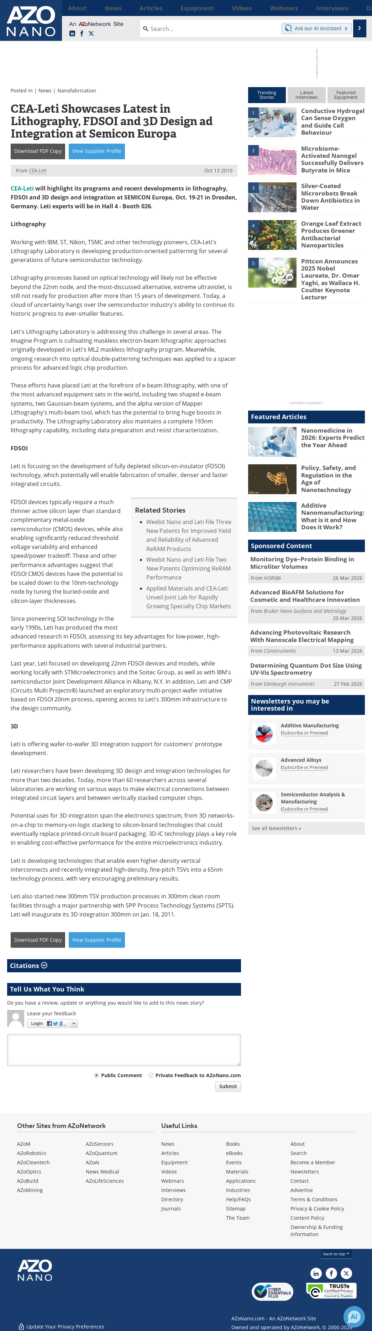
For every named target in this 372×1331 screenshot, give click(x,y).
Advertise (301, 1190)
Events (234, 1162)
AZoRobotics (31, 1153)
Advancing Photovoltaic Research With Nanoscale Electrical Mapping (302, 620)
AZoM (24, 1143)
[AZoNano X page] (91, 34)
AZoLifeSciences (105, 1180)
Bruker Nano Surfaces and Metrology (305, 596)
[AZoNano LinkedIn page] (72, 34)
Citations (28, 965)
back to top (336, 1254)
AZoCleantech (33, 1162)
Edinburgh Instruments (289, 665)
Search (298, 1153)
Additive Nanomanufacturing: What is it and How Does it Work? (329, 503)
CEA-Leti (22, 188)
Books (233, 1143)
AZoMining (30, 1190)
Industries (238, 1190)
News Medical (102, 1171)
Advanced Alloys (301, 741)
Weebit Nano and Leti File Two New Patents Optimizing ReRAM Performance (188, 569)
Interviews (173, 1190)
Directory (172, 1199)
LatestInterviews (306, 94)
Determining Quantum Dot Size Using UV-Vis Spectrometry (305, 651)
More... (356, 7)
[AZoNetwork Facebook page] (82, 34)
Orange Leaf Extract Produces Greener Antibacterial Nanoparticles (328, 233)
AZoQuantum (101, 1153)
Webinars (172, 1180)
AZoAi (92, 1162)
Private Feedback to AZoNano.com (198, 1075)
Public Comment (121, 1075)
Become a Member (312, 1162)
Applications (241, 1180)
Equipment (174, 1162)
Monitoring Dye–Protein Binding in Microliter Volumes (297, 550)
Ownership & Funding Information (316, 1231)
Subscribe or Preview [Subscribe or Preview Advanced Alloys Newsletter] (304, 748)
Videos (169, 1171)
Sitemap (236, 1208)
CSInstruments (280, 634)
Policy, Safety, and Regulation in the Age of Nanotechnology (330, 462)
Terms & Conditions (313, 1199)
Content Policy (307, 1217)
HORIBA (272, 564)
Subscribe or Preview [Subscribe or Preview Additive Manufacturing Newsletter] (304, 714)
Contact (299, 1180)
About (297, 1143)
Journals (171, 1208)
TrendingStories (266, 94)
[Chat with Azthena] (354, 1316)
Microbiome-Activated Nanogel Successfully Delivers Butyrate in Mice (331, 158)
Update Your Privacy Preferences (61, 1322)
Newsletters (304, 1171)
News (45, 90)
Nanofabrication (76, 90)
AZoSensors (100, 1143)
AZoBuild (27, 1180)
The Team (238, 1217)
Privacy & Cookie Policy (317, 1208)
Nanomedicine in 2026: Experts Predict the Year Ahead (332, 425)
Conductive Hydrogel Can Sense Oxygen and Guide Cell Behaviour (331, 117)
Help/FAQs (238, 1199)
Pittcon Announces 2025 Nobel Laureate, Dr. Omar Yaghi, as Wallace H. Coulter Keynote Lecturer (329, 273)
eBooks (234, 1153)
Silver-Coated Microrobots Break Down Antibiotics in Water (327, 195)
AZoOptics (29, 1171)
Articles (170, 1153)
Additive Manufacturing (310, 707)
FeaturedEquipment (346, 94)
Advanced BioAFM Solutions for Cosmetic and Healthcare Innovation (305, 582)
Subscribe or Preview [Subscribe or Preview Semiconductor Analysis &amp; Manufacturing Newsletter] (304, 790)
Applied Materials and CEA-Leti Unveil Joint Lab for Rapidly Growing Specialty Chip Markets (188, 597)
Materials (237, 1171)
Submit (228, 1086)
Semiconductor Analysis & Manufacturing (313, 779)
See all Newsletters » (276, 809)
